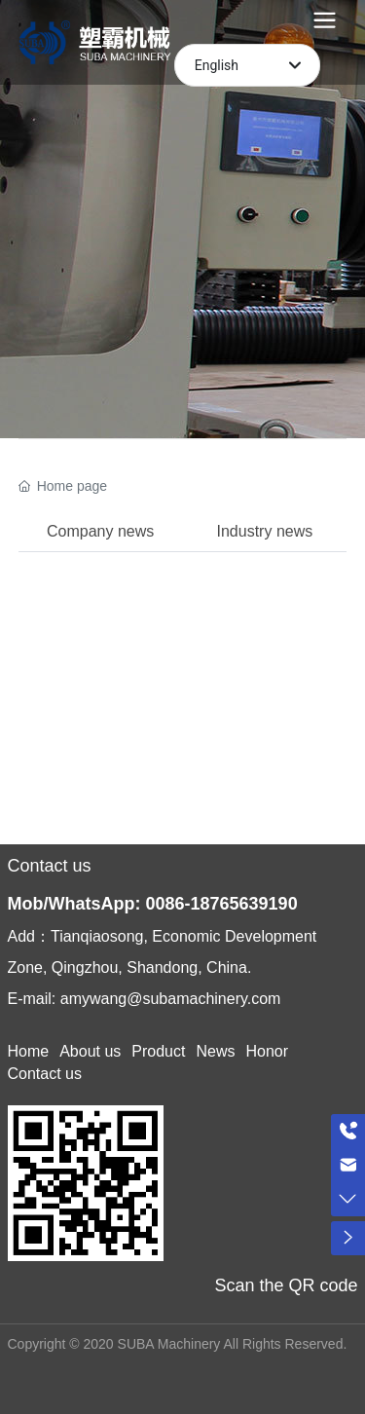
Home (29, 1051)
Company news (100, 531)
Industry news (265, 531)
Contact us (45, 1073)
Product (158, 1051)
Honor (266, 1051)
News (215, 1051)
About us (90, 1051)
